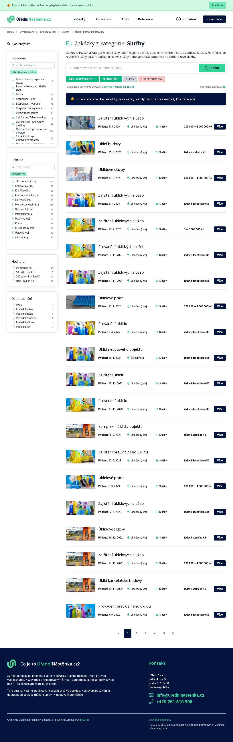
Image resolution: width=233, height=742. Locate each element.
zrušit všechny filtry (151, 79)
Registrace (214, 19)
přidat (130, 79)
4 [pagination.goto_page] (155, 633)
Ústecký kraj (137, 357)
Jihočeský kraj (48, 31)
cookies (75, 690)
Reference (145, 19)
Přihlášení (186, 19)
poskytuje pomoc (189, 724)
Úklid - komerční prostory (82, 79)
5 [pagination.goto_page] (164, 633)
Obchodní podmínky (160, 719)
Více (220, 126)
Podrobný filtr (18, 44)
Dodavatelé (103, 19)
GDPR (85, 719)
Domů (10, 31)
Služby (66, 31)
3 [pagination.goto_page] (146, 633)
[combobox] (133, 68)
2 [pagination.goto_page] (136, 633)
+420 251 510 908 (170, 701)
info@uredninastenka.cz (176, 695)
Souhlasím (217, 5)
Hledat (212, 68)
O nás (125, 19)
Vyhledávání (27, 31)
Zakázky (79, 19)
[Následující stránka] (173, 633)
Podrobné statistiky (213, 86)
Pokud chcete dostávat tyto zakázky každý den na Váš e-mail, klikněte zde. (133, 99)
